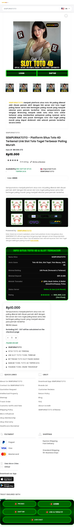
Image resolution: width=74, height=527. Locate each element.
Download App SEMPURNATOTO (52, 381)
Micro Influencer (7, 414)
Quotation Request (8, 389)
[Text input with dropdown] (30, 9)
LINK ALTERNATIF (54, 512)
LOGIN (21, 73)
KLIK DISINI (34, 241)
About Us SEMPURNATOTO (11, 381)
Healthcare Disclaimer (9, 426)
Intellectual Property (9, 393)
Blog (40, 397)
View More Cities (11, 463)
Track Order (5, 401)
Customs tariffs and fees (11, 405)
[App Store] (7, 480)
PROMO (19, 504)
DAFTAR (52, 73)
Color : (12, 178)
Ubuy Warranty (6, 422)
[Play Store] (7, 486)
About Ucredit (44, 405)
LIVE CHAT (37, 520)
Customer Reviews (46, 389)
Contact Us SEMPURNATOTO (12, 385)
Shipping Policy (6, 410)
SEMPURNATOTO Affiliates (49, 410)
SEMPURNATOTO (16, 102)
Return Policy (44, 393)
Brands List (43, 385)
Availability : (11, 170)
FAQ (40, 401)
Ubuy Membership (8, 418)
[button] (66, 16)
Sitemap (3, 397)
